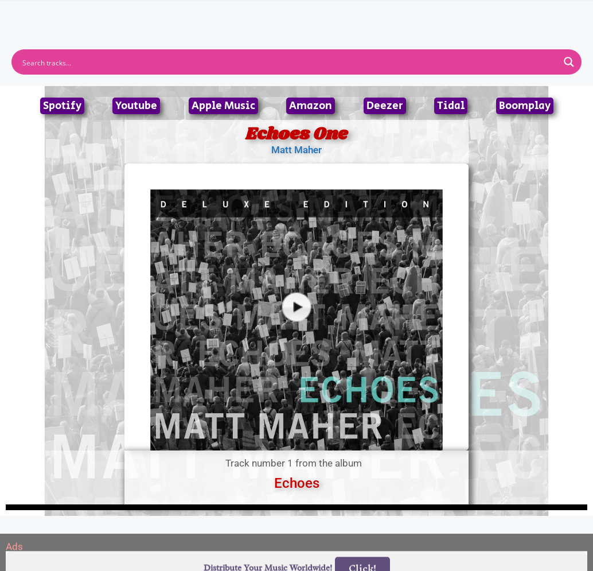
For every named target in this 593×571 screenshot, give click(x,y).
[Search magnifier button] (569, 62)
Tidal (451, 106)
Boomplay (525, 106)
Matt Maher (296, 150)
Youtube (136, 106)
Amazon (310, 106)
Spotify (62, 106)
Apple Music (223, 106)
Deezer (384, 106)
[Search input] (289, 62)
